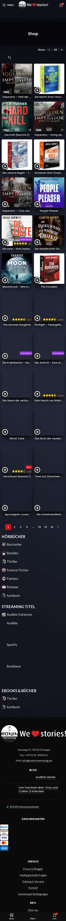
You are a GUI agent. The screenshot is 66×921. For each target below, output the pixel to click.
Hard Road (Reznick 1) (17, 382)
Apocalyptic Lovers (17, 416)
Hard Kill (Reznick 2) (17, 135)
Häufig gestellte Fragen (33, 777)
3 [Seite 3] (20, 429)
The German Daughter (17, 301)
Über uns (33, 812)
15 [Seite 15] (45, 429)
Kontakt (33, 790)
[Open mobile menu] (8, 5)
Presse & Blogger (33, 771)
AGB (33, 818)
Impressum (33, 837)
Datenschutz (33, 831)
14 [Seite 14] (39, 429)
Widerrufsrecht (33, 824)
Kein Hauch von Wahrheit (50, 343)
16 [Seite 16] (51, 429)
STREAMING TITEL (18, 509)
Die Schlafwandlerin (49, 416)
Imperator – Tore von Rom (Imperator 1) (28, 210)
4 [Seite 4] (27, 429)
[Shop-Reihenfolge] (9, 57)
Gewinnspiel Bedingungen (33, 796)
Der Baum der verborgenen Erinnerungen (28, 346)
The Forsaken (49, 286)
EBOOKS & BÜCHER (19, 593)
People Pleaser (49, 210)
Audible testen (46, 679)
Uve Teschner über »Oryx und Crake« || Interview (39, 691)
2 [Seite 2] (14, 429)
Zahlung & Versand (33, 783)
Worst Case (16, 361)
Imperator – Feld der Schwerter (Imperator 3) (31, 97)
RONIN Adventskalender (24, 709)
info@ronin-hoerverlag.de (37, 662)
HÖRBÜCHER (13, 439)
